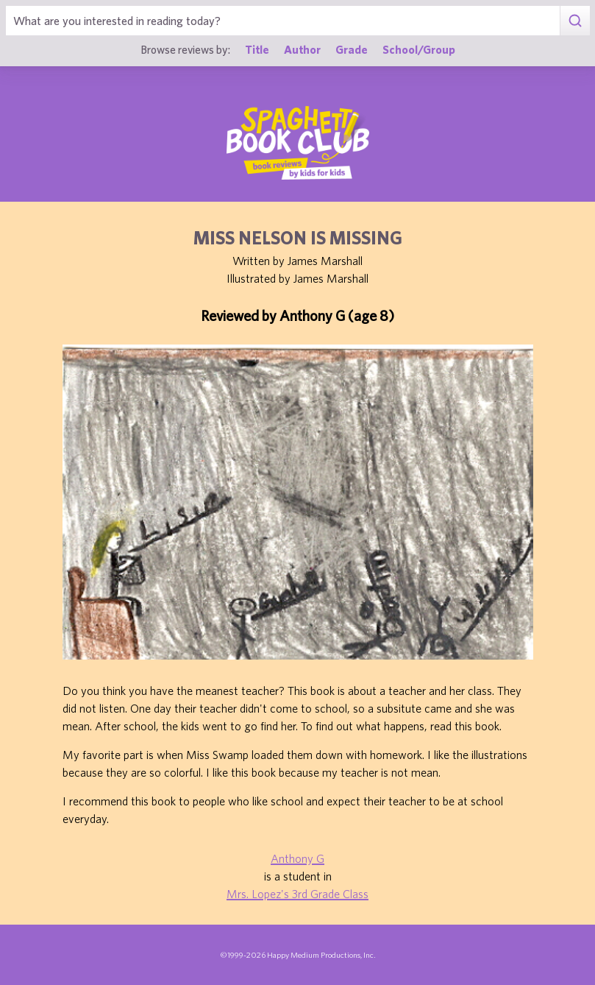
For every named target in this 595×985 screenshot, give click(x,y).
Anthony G (297, 858)
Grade (351, 49)
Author (302, 49)
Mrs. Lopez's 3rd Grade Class (297, 893)
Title (257, 49)
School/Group (418, 49)
